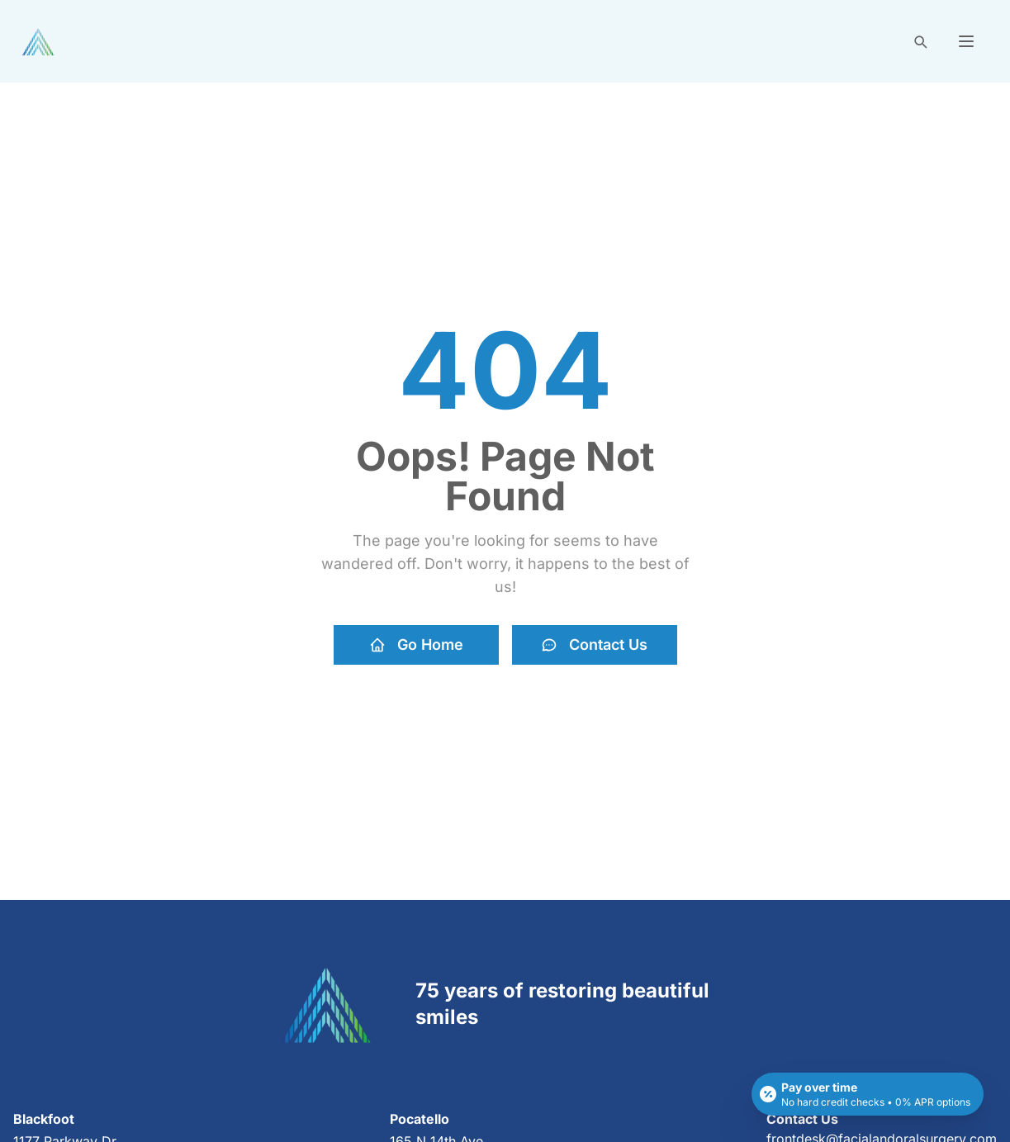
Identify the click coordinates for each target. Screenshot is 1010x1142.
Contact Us (594, 644)
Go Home (416, 644)
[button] (966, 41)
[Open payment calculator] (868, 1094)
